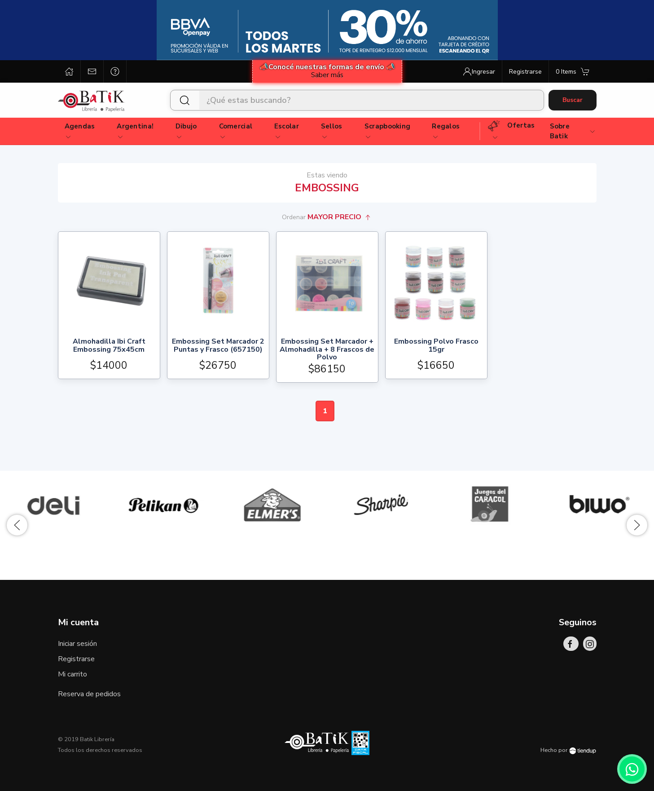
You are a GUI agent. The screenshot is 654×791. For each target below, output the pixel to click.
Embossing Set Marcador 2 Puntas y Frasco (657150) (218, 346)
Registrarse (76, 659)
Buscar (572, 100)
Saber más (327, 75)
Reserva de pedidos (89, 694)
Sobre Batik (573, 131)
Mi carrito (72, 674)
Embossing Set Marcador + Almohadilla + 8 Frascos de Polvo (327, 350)
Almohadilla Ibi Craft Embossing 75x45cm (109, 346)
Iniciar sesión (77, 644)
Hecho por (568, 750)
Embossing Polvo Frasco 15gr (436, 346)
